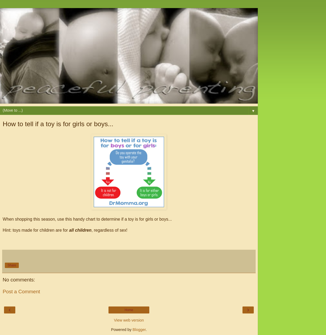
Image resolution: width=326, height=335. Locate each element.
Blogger (139, 329)
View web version (129, 320)
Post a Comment (21, 291)
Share (12, 265)
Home (129, 310)
